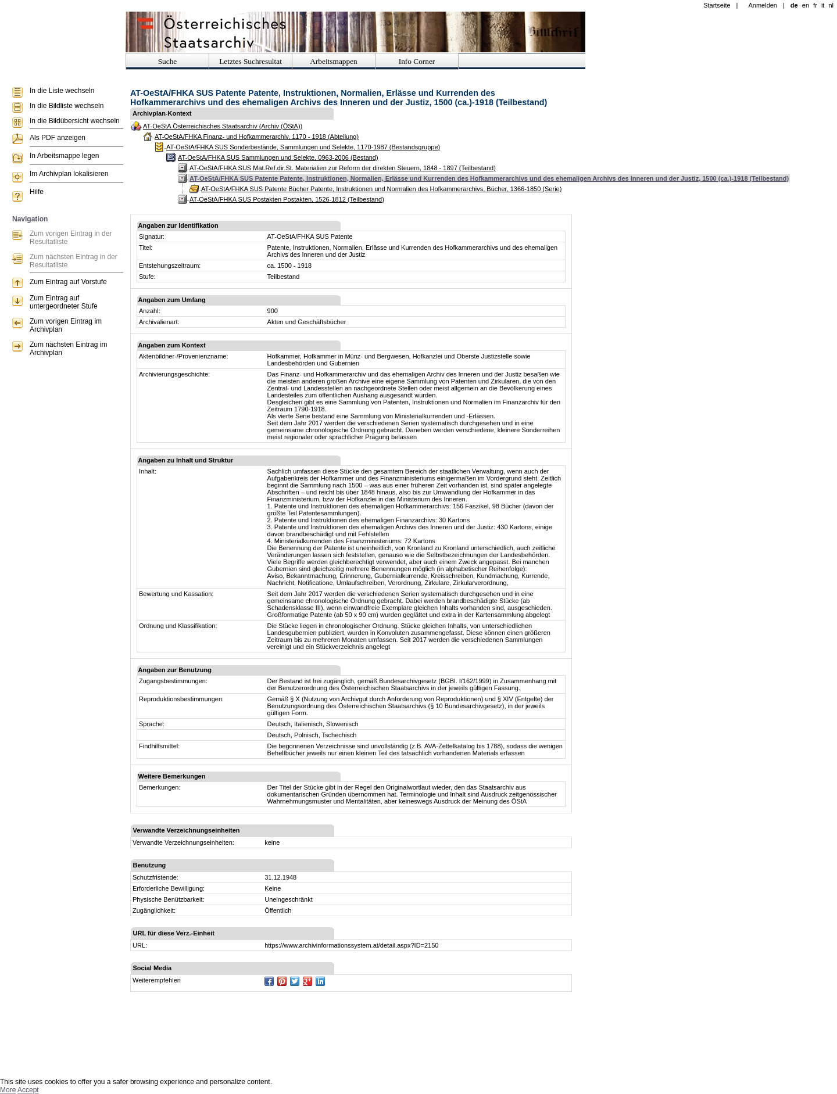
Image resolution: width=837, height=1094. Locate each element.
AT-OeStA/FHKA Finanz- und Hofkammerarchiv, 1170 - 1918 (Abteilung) (257, 136)
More (8, 1090)
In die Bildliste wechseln (66, 106)
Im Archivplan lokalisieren (69, 174)
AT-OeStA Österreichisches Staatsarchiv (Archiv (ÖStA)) (222, 126)
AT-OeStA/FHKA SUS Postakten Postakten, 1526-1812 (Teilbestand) (286, 199)
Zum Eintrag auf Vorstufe (68, 282)
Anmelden (762, 5)
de (794, 5)
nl (831, 5)
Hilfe (37, 192)
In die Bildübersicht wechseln (75, 121)
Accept (28, 1090)
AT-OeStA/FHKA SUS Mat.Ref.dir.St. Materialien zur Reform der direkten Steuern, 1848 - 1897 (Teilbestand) (342, 167)
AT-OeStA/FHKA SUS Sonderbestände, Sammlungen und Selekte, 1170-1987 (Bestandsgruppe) (303, 147)
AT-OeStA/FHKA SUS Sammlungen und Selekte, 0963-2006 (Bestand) (278, 157)
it (823, 5)
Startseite (716, 5)
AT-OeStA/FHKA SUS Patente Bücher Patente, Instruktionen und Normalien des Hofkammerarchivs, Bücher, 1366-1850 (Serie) (381, 188)
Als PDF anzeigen (57, 138)
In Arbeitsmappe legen (64, 156)
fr (815, 5)
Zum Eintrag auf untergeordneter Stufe (64, 302)
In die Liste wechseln (62, 91)
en (805, 5)
